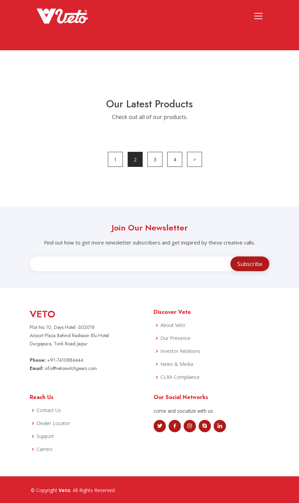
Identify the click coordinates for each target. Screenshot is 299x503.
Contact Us (49, 410)
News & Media (176, 364)
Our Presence (175, 338)
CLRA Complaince (180, 377)
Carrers (45, 449)
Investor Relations (180, 351)
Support (45, 436)
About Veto (172, 325)
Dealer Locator (53, 423)
